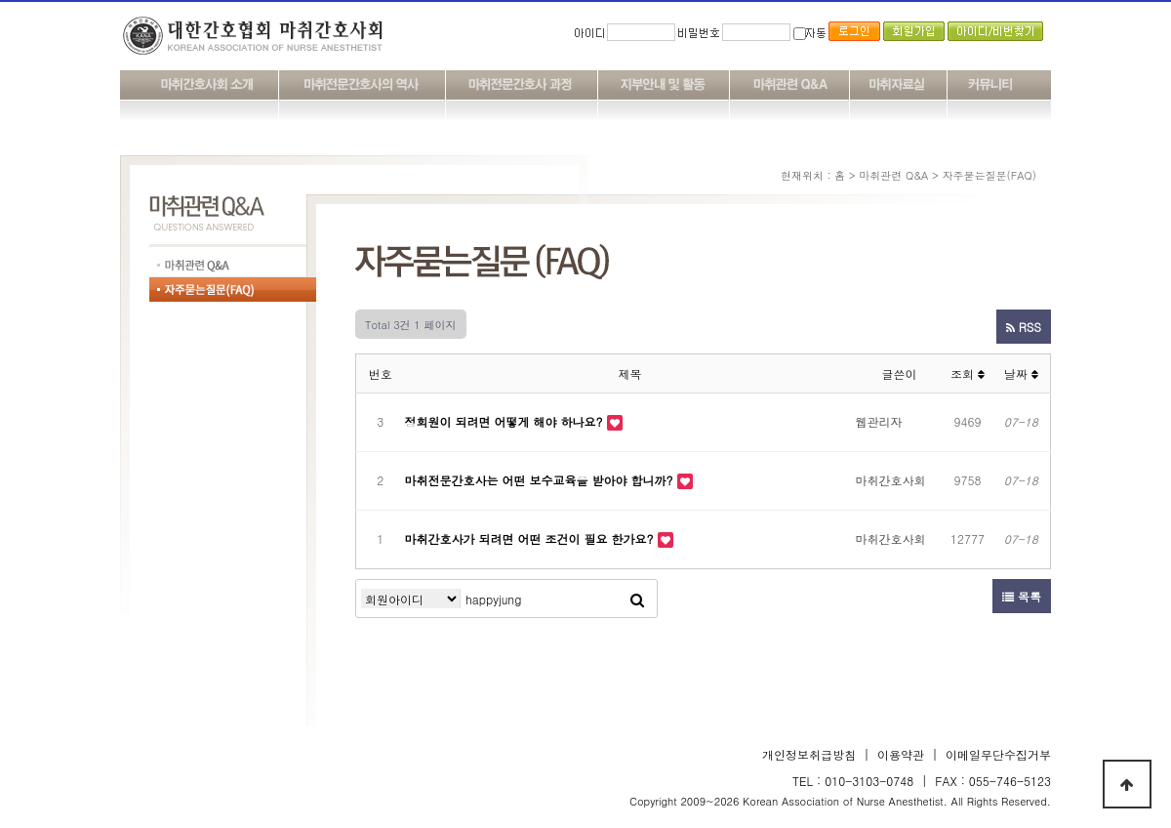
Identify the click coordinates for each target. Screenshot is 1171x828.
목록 (1021, 596)
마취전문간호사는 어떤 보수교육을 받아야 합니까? (541, 480)
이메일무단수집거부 (998, 754)
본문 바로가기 (0, 0)
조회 (967, 373)
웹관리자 (879, 421)
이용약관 (900, 754)
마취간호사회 (891, 480)
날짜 (1021, 373)
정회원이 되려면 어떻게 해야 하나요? (506, 421)
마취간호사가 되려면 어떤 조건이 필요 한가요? (531, 538)
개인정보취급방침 (809, 754)
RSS (1023, 326)
